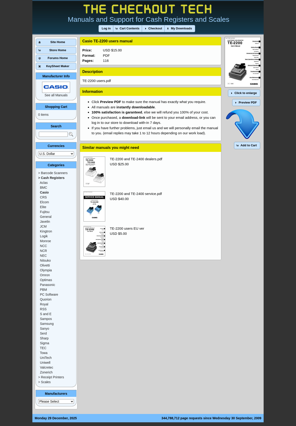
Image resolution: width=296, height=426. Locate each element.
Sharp (44, 338)
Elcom (44, 202)
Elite (43, 207)
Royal (44, 304)
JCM (43, 226)
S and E (46, 314)
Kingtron (46, 231)
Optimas (46, 280)
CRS (43, 197)
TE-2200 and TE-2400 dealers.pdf (136, 159)
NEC (43, 255)
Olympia (46, 270)
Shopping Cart (56, 107)
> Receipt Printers (51, 377)
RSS (43, 309)
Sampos (46, 319)
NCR (43, 251)
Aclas (44, 183)
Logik (44, 236)
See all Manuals (56, 95)
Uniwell (45, 362)
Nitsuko (45, 260)
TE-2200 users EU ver (127, 228)
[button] (106, 28)
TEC (43, 348)
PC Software (49, 294)
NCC (43, 246)
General (46, 217)
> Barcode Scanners (53, 173)
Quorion (46, 299)
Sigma (44, 343)
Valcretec (46, 367)
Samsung (47, 324)
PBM (43, 289)
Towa (44, 353)
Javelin (45, 221)
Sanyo (44, 328)
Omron (45, 275)
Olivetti (45, 265)
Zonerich (46, 372)
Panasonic (47, 285)
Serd (43, 333)
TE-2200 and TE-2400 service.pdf (136, 194)
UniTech (46, 358)
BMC (43, 187)
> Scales (44, 382)
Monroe (45, 241)
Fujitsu (44, 212)
